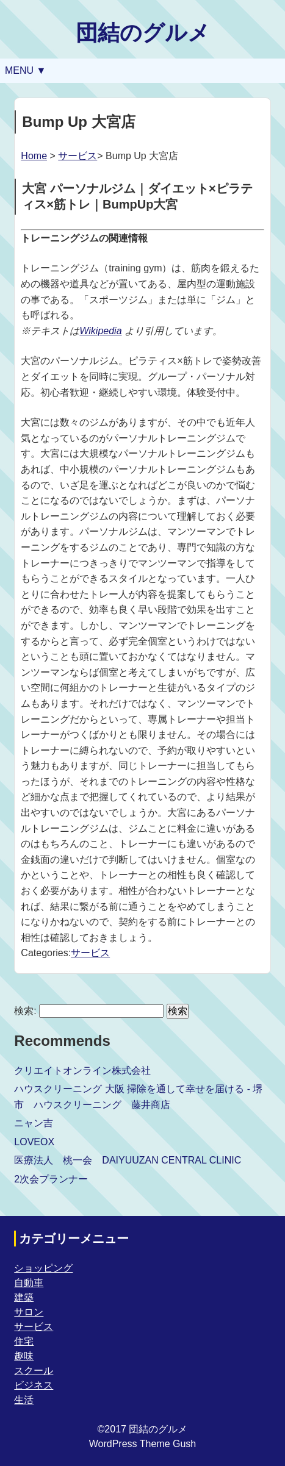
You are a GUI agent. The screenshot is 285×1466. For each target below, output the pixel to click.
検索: (25, 1011)
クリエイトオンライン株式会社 (82, 1070)
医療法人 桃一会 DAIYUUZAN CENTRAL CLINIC (127, 1160)
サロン (28, 1312)
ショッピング (43, 1268)
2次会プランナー (51, 1179)
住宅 (24, 1341)
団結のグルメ (143, 32)
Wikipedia (100, 331)
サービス (77, 156)
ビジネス (33, 1385)
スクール (33, 1370)
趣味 (24, 1356)
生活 (24, 1400)
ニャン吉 (33, 1123)
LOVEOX (34, 1142)
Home (34, 156)
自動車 (28, 1283)
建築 (24, 1297)
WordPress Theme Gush (142, 1444)
